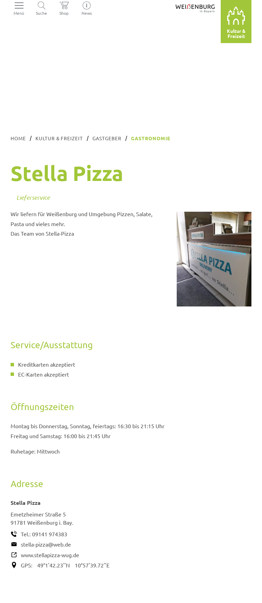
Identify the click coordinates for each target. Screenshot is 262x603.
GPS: (26, 565)
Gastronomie (150, 138)
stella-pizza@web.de (46, 544)
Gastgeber (106, 138)
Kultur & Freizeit (59, 138)
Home (18, 138)
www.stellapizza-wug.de (50, 554)
